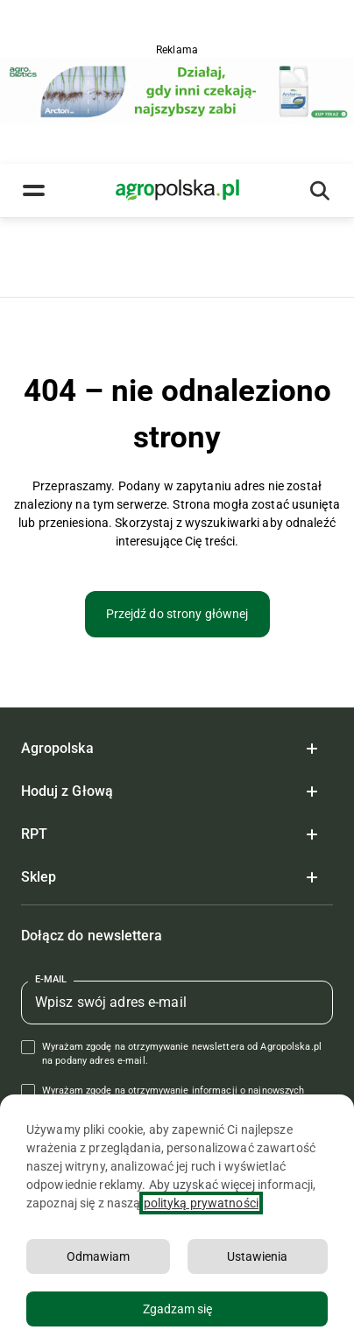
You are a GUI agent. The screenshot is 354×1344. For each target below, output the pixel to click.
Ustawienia (257, 1256)
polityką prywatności (201, 1203)
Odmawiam (98, 1256)
